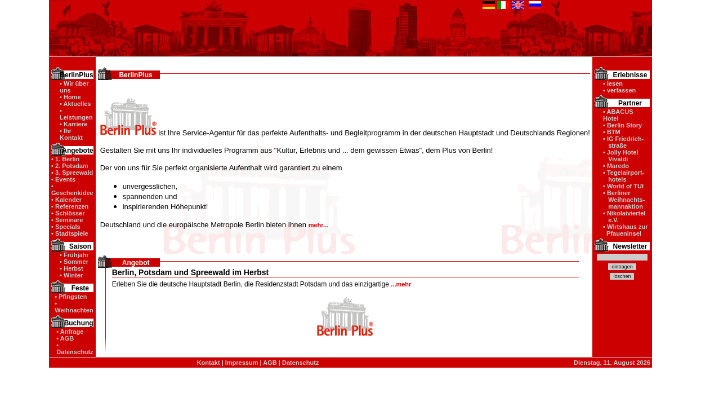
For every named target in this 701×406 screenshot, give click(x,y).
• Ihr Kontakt (71, 134)
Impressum (241, 362)
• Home (70, 97)
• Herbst (71, 268)
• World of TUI (623, 186)
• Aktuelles (75, 103)
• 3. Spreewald (72, 172)
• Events (63, 179)
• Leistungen (76, 114)
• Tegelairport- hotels (623, 176)
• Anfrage (69, 331)
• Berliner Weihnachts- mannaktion (624, 199)
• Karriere (73, 124)
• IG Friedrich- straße (623, 142)
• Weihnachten (74, 307)
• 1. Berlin (65, 159)
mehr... (318, 225)
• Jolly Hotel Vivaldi (621, 155)
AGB (269, 362)
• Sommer (74, 261)
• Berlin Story (622, 125)
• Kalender (66, 199)
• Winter (71, 275)
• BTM (611, 132)
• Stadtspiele (69, 233)
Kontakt (208, 362)
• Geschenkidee (72, 189)
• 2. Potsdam (69, 165)
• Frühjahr (74, 254)
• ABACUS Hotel (618, 115)
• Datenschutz (74, 348)
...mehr (401, 284)
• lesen (613, 83)
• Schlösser (68, 213)
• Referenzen (69, 206)
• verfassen (619, 90)
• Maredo (616, 165)
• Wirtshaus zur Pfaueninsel (625, 230)
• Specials (66, 226)
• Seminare (67, 220)
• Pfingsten (71, 296)
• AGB (65, 338)
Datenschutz (300, 362)
